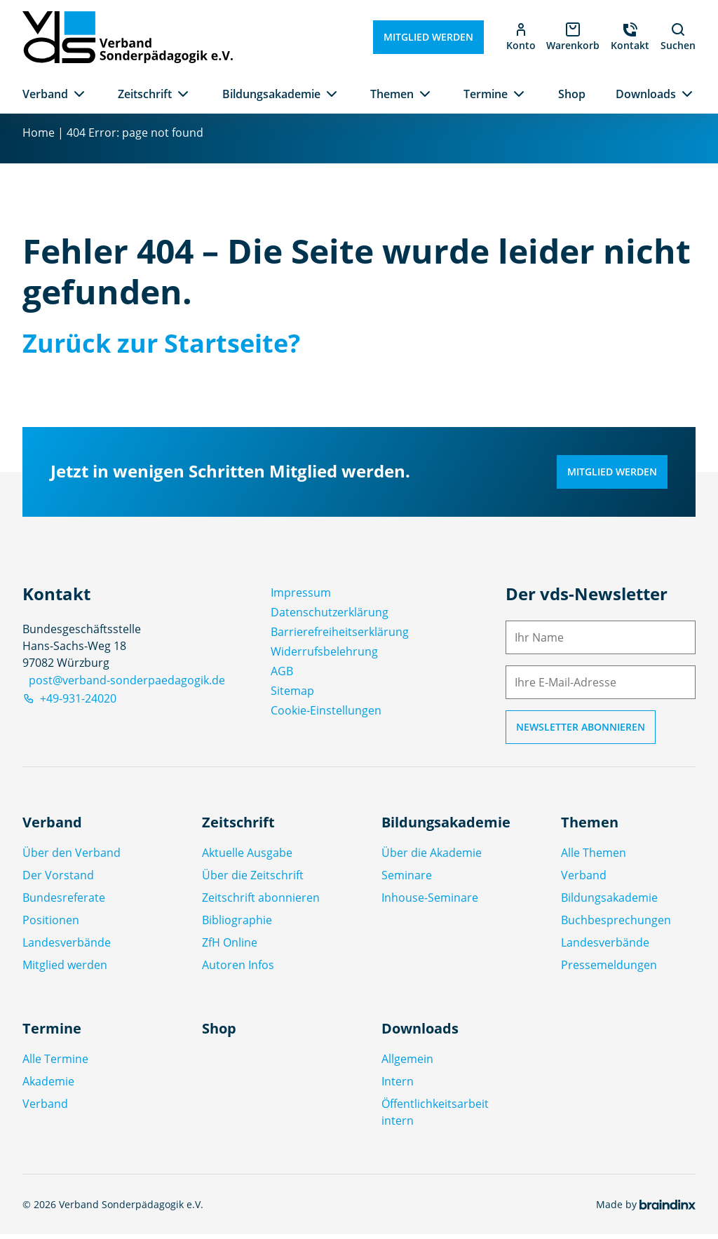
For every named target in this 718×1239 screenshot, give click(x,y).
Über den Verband (71, 857)
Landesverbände (66, 947)
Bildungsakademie (271, 94)
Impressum (301, 596)
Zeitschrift (145, 94)
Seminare (406, 880)
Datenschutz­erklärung (329, 616)
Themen (392, 94)
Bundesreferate (63, 902)
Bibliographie (237, 925)
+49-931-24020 (69, 703)
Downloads (646, 94)
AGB (282, 675)
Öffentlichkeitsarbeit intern (435, 1117)
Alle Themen (593, 857)
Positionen (50, 925)
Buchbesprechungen (616, 925)
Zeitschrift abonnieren (261, 902)
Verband (45, 94)
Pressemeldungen (609, 969)
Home (38, 137)
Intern (397, 1086)
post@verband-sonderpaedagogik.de (127, 685)
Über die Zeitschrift (253, 880)
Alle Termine (55, 1063)
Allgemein (407, 1063)
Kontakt (630, 45)
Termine (485, 94)
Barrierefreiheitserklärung (340, 636)
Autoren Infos (238, 969)
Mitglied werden (428, 36)
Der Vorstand (58, 880)
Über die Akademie (431, 857)
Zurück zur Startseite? (161, 348)
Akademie (48, 1086)
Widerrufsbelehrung (324, 655)
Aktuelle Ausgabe (247, 857)
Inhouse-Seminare (429, 902)
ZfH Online (229, 947)
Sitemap (292, 695)
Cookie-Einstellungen (326, 714)
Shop (571, 94)
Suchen (678, 36)
